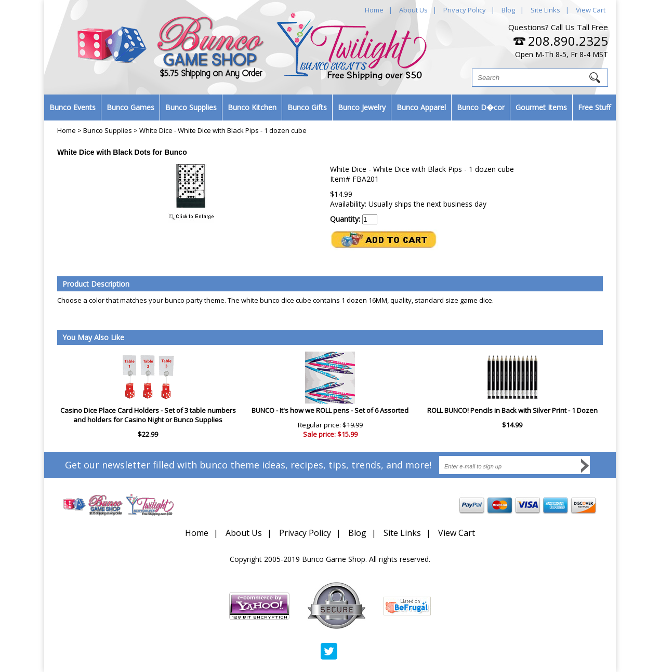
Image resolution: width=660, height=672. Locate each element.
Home (374, 10)
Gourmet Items (541, 107)
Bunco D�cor (481, 107)
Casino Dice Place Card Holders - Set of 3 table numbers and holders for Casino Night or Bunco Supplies (148, 415)
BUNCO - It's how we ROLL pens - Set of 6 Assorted (330, 410)
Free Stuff (594, 107)
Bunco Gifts (307, 107)
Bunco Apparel (421, 107)
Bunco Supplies (191, 107)
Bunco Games (130, 107)
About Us (413, 10)
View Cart (590, 10)
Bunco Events (72, 107)
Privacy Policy (464, 10)
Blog (508, 10)
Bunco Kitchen (252, 107)
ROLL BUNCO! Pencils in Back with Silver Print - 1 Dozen (512, 410)
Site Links (545, 10)
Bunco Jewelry (362, 107)
